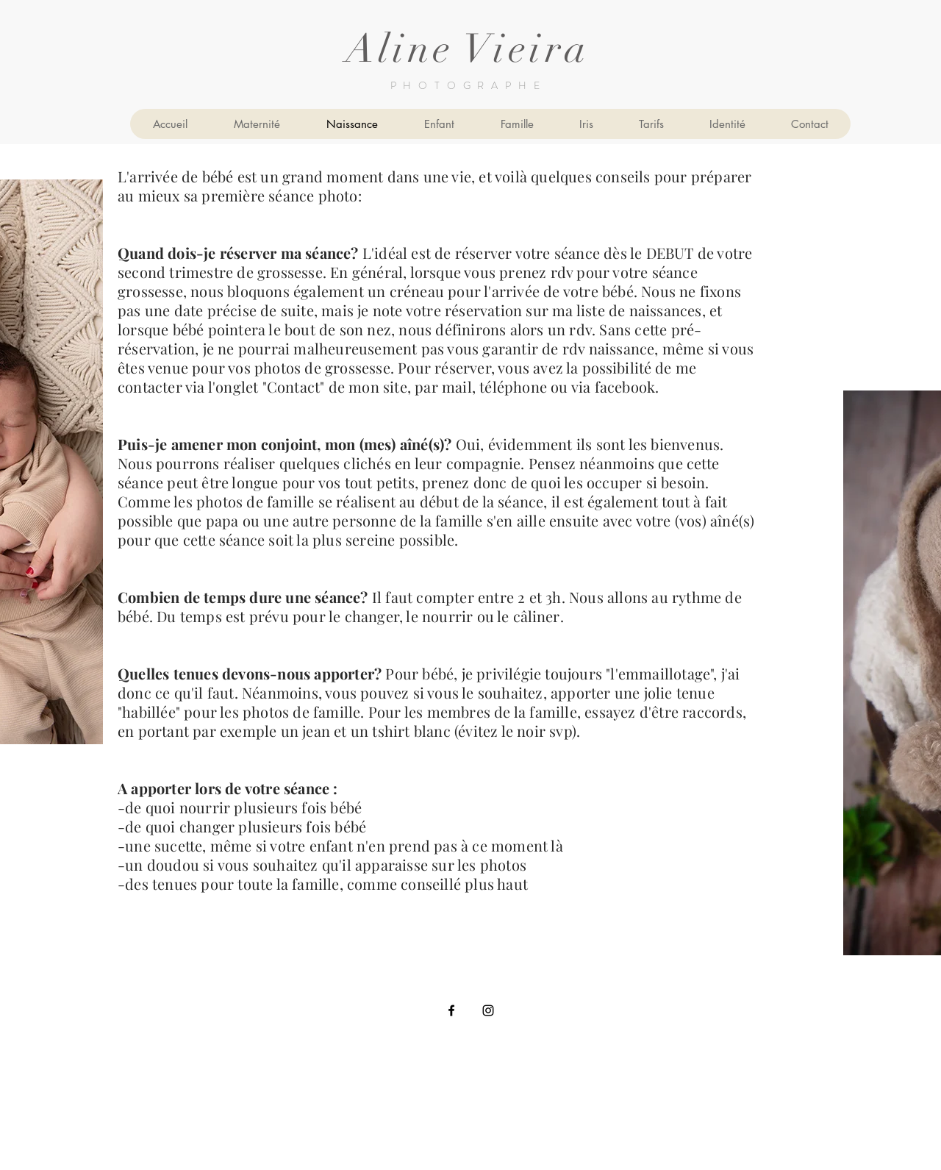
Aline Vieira (468, 49)
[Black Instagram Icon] (488, 1010)
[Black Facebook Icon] (451, 1010)
